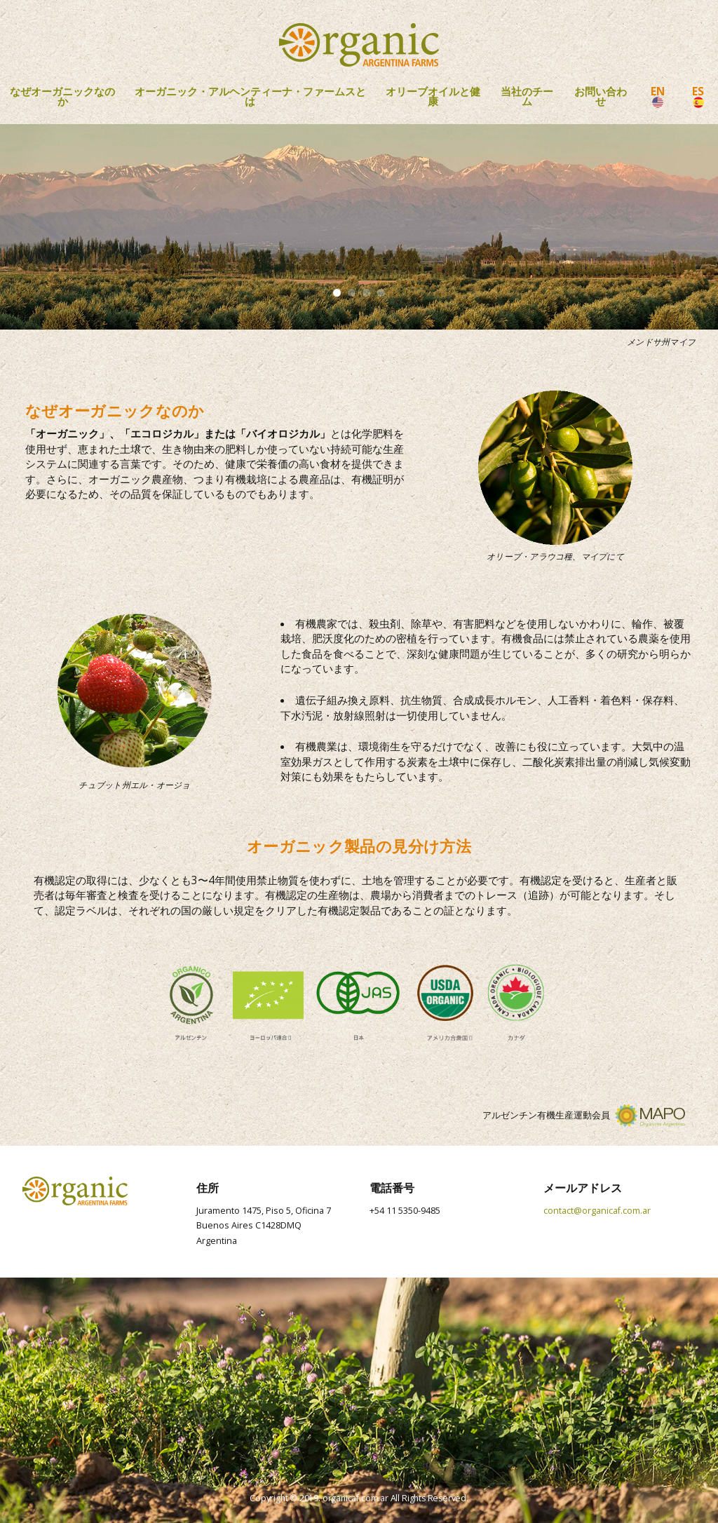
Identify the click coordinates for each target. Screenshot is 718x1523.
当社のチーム (527, 96)
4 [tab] (381, 293)
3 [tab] (366, 293)
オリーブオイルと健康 (433, 96)
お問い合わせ (600, 96)
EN (658, 96)
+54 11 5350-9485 (405, 1211)
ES (698, 96)
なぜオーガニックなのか (62, 96)
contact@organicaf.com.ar (597, 1211)
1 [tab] (337, 293)
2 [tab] (351, 293)
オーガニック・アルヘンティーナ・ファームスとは (250, 96)
